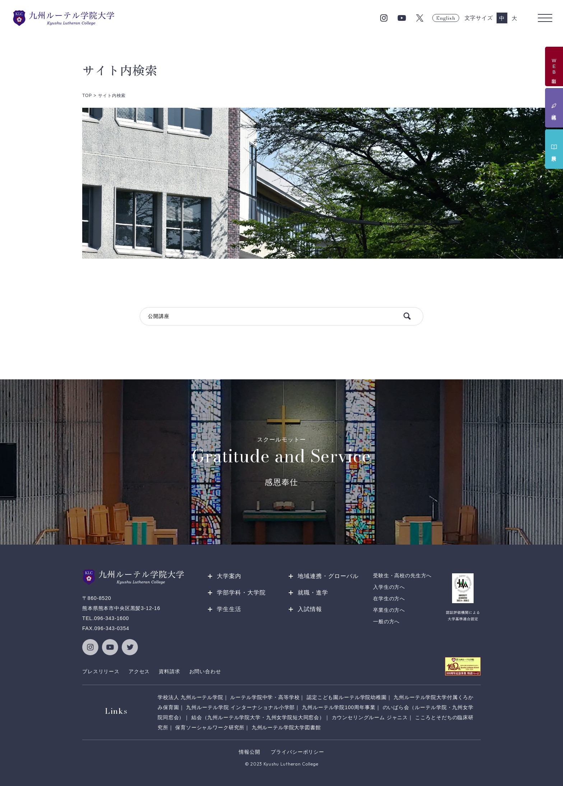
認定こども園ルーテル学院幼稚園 (347, 697)
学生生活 (229, 609)
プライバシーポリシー (297, 752)
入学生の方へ (389, 587)
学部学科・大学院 (241, 593)
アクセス (139, 671)
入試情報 (310, 609)
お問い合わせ (205, 671)
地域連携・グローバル (328, 576)
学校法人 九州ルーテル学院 (190, 697)
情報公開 (249, 752)
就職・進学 (313, 593)
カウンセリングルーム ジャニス (370, 717)
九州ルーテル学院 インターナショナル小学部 (240, 707)
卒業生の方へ (389, 610)
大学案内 (229, 576)
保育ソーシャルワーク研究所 (210, 727)
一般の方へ (386, 621)
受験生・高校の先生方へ (402, 575)
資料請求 (169, 671)
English (445, 18)
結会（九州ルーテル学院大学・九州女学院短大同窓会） (258, 717)
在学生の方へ (389, 598)
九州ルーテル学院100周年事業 (339, 707)
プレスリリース (101, 671)
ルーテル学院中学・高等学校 (264, 697)
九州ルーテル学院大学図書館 (286, 727)
